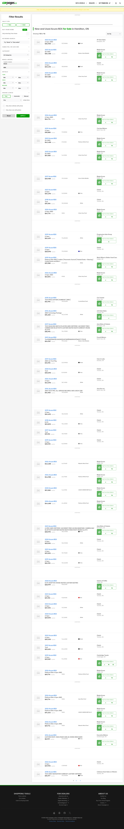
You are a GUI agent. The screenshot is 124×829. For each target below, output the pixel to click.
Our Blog (103, 798)
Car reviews (22, 798)
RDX (16, 67)
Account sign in (63, 805)
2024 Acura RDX (51, 379)
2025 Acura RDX (51, 73)
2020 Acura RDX (51, 369)
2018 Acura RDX (50, 200)
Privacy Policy (52, 821)
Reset (9, 116)
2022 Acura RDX (51, 63)
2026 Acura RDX (51, 115)
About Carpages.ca (103, 805)
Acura (16, 64)
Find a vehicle (22, 796)
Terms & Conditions (70, 821)
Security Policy (60, 821)
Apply (23, 116)
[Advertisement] (77, 20)
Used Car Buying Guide (22, 800)
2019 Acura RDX (50, 128)
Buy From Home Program (103, 800)
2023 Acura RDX (51, 40)
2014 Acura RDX (51, 311)
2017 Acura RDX (50, 176)
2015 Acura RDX (50, 298)
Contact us (103, 796)
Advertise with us (63, 796)
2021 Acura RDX (50, 50)
